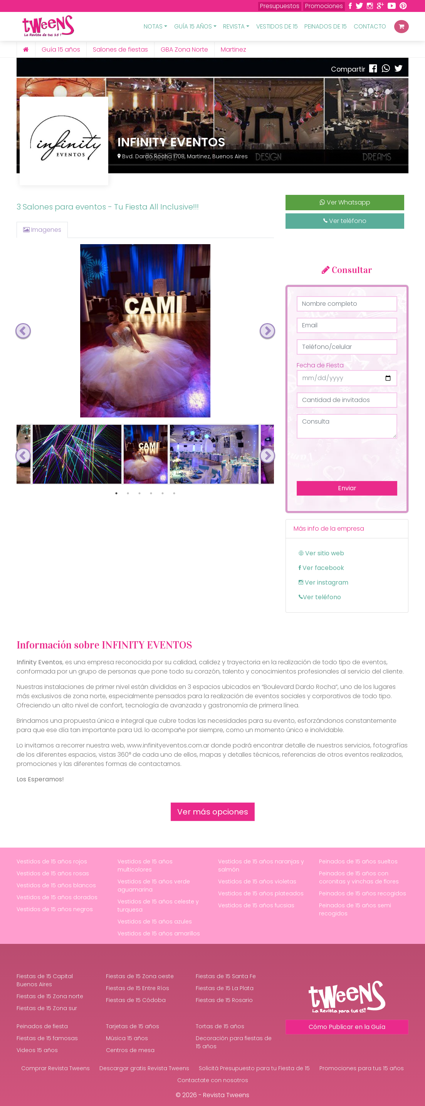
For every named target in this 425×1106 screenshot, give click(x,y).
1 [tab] (116, 493)
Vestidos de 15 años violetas (257, 881)
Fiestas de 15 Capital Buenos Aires (45, 980)
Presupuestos (279, 6)
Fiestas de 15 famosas (47, 1038)
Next (267, 331)
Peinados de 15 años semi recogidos (355, 909)
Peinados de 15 (325, 26)
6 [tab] (174, 493)
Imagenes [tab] (42, 229)
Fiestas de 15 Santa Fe (226, 976)
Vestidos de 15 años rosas (53, 873)
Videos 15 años (37, 1050)
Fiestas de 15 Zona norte (50, 996)
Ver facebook (321, 567)
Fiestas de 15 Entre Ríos (137, 988)
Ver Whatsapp (345, 202)
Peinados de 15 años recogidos (362, 893)
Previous (23, 331)
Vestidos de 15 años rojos (52, 861)
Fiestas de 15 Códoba (136, 1000)
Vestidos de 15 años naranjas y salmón (261, 865)
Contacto (370, 26)
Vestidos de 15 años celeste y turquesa (158, 905)
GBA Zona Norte (184, 49)
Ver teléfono (344, 220)
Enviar (347, 488)
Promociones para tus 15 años (361, 1068)
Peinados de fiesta (42, 1026)
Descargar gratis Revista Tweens (144, 1068)
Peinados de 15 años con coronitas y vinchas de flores (359, 877)
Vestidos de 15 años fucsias (256, 905)
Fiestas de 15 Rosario (224, 1000)
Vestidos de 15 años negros (55, 909)
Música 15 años (127, 1038)
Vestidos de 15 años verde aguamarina (154, 885)
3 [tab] (139, 493)
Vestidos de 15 (277, 26)
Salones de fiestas (120, 49)
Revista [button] (234, 26)
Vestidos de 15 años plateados (261, 893)
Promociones (324, 6)
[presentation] (355, 460)
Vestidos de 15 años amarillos (159, 933)
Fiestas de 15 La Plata (225, 988)
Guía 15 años (61, 49)
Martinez (233, 49)
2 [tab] (128, 493)
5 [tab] (162, 493)
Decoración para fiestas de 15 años (234, 1042)
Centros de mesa (130, 1050)
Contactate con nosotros (212, 1080)
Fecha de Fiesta (320, 365)
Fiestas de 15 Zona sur (47, 1008)
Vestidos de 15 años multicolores (145, 865)
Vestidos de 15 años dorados (57, 897)
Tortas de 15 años (220, 1026)
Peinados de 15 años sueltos (358, 861)
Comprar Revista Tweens (55, 1068)
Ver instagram (323, 582)
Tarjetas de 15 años (132, 1026)
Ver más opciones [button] (212, 811)
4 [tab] (151, 493)
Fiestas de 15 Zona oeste (140, 976)
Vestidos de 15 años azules (155, 921)
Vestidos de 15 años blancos (56, 885)
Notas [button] (153, 26)
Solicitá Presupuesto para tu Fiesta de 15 (254, 1068)
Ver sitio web (321, 553)
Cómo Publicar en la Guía (347, 1026)
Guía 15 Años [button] (193, 26)
